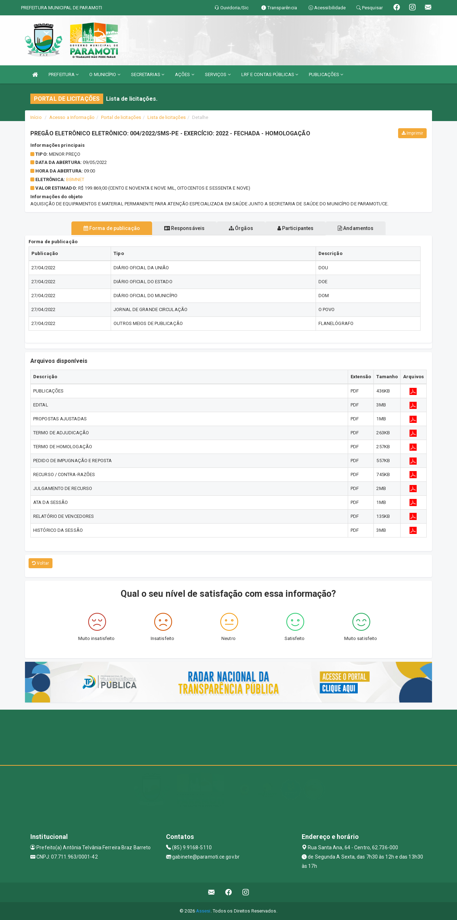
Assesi (203, 911)
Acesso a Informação (72, 117)
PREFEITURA (64, 74)
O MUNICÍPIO (104, 74)
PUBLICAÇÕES (326, 74)
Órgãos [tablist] (241, 228)
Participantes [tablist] (301, 228)
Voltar (40, 563)
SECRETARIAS (147, 74)
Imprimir (412, 133)
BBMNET (75, 179)
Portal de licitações (121, 117)
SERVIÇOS (218, 74)
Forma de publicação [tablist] (100, 228)
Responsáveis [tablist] (179, 228)
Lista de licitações (166, 117)
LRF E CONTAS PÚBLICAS (269, 74)
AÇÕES (184, 74)
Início (36, 117)
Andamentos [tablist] (367, 228)
